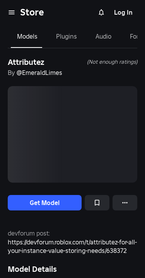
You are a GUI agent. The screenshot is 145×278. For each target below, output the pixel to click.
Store (32, 12)
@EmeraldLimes (39, 72)
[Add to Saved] (97, 202)
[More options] (125, 202)
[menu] (12, 12)
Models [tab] (27, 36)
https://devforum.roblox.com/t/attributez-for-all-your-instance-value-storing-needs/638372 (72, 246)
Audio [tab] (103, 36)
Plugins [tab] (66, 36)
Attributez (26, 62)
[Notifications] (101, 12)
